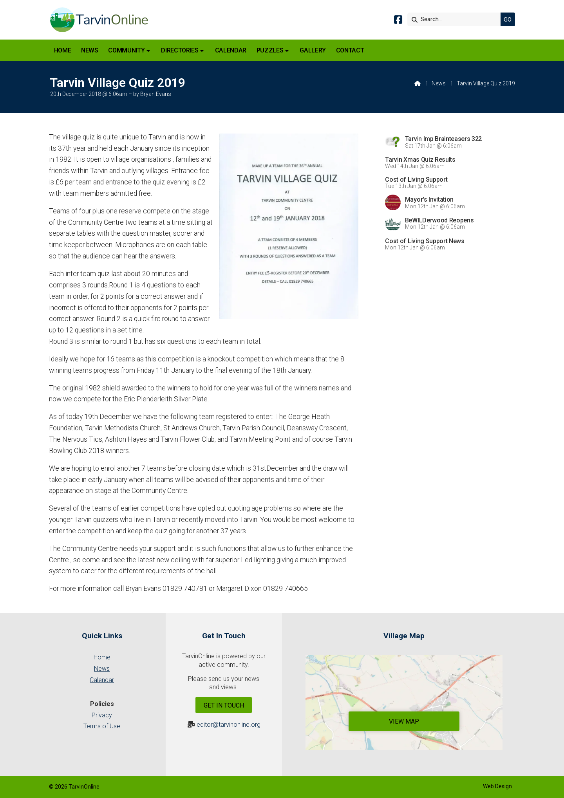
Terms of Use (101, 726)
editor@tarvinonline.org (228, 724)
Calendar (102, 680)
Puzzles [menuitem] (270, 50)
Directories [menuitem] (179, 50)
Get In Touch (224, 705)
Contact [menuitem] (350, 50)
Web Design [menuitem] (497, 786)
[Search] (456, 19)
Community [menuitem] (126, 50)
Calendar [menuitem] (230, 50)
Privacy (102, 715)
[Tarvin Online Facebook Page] (398, 21)
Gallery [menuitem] (313, 50)
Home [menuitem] (62, 50)
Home (102, 657)
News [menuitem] (89, 50)
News (439, 83)
